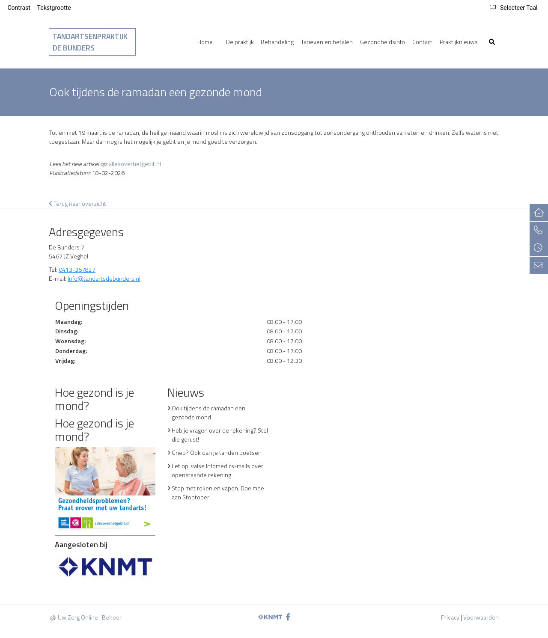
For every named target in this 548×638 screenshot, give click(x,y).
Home (205, 41)
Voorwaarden (481, 617)
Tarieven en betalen (327, 41)
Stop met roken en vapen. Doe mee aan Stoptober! (218, 492)
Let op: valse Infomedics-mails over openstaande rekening (217, 470)
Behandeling (277, 41)
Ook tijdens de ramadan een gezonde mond (208, 412)
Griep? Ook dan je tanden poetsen (217, 452)
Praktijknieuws (459, 41)
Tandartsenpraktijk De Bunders (90, 41)
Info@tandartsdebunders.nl (104, 278)
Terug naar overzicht (77, 203)
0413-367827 (77, 269)
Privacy (450, 617)
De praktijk (240, 41)
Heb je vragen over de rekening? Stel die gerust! (220, 435)
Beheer (112, 617)
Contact (422, 41)
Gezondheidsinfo (382, 41)
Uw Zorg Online (78, 617)
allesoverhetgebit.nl (135, 163)
